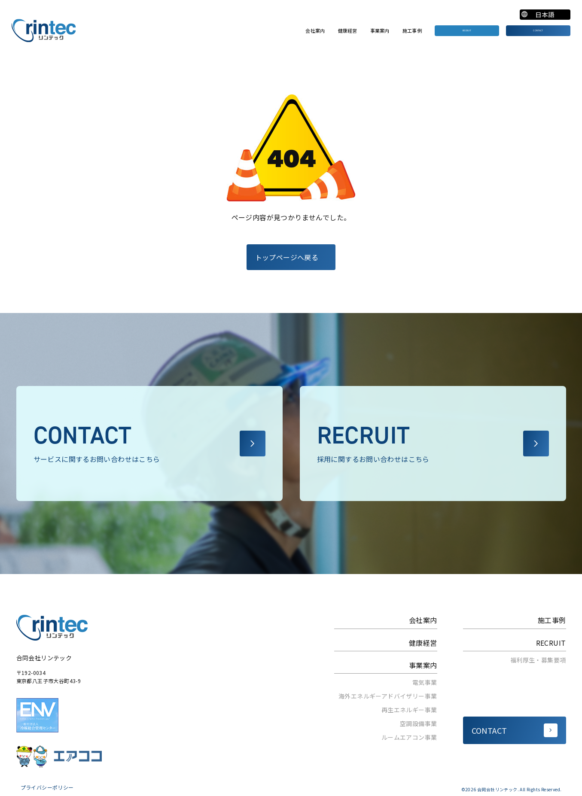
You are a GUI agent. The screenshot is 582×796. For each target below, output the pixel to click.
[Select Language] (544, 14)
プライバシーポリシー (47, 787)
